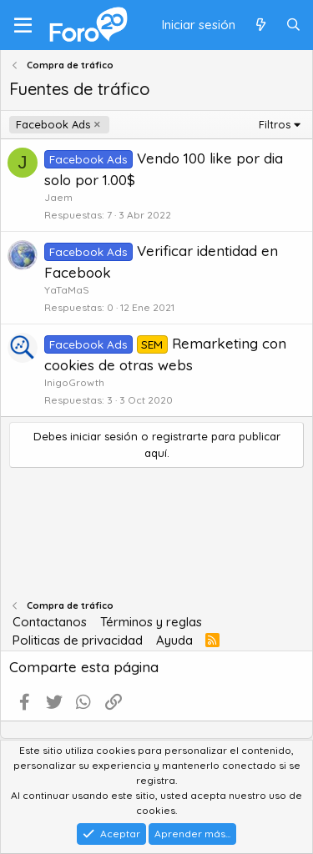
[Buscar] (293, 25)
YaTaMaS (66, 290)
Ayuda (174, 640)
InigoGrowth (74, 382)
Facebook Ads (53, 124)
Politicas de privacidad (78, 640)
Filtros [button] (274, 124)
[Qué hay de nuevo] (260, 25)
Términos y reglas (151, 622)
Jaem (58, 197)
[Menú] (23, 25)
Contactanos (50, 622)
